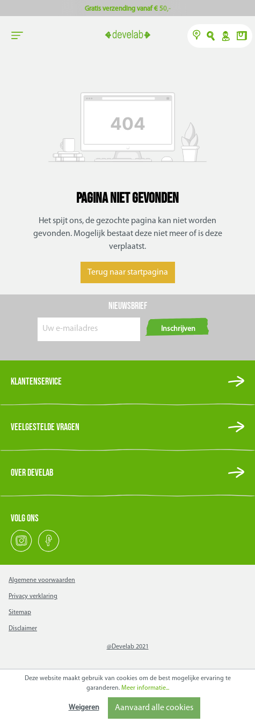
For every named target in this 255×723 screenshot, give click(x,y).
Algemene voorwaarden (42, 580)
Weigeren (84, 708)
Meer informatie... (145, 688)
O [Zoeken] (211, 37)
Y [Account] (225, 37)
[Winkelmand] (241, 37)
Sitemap (20, 612)
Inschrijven (178, 329)
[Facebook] (49, 550)
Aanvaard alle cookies (154, 708)
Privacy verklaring (33, 596)
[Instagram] (22, 550)
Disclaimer (23, 628)
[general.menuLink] (17, 36)
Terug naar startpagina (128, 272)
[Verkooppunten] (196, 37)
